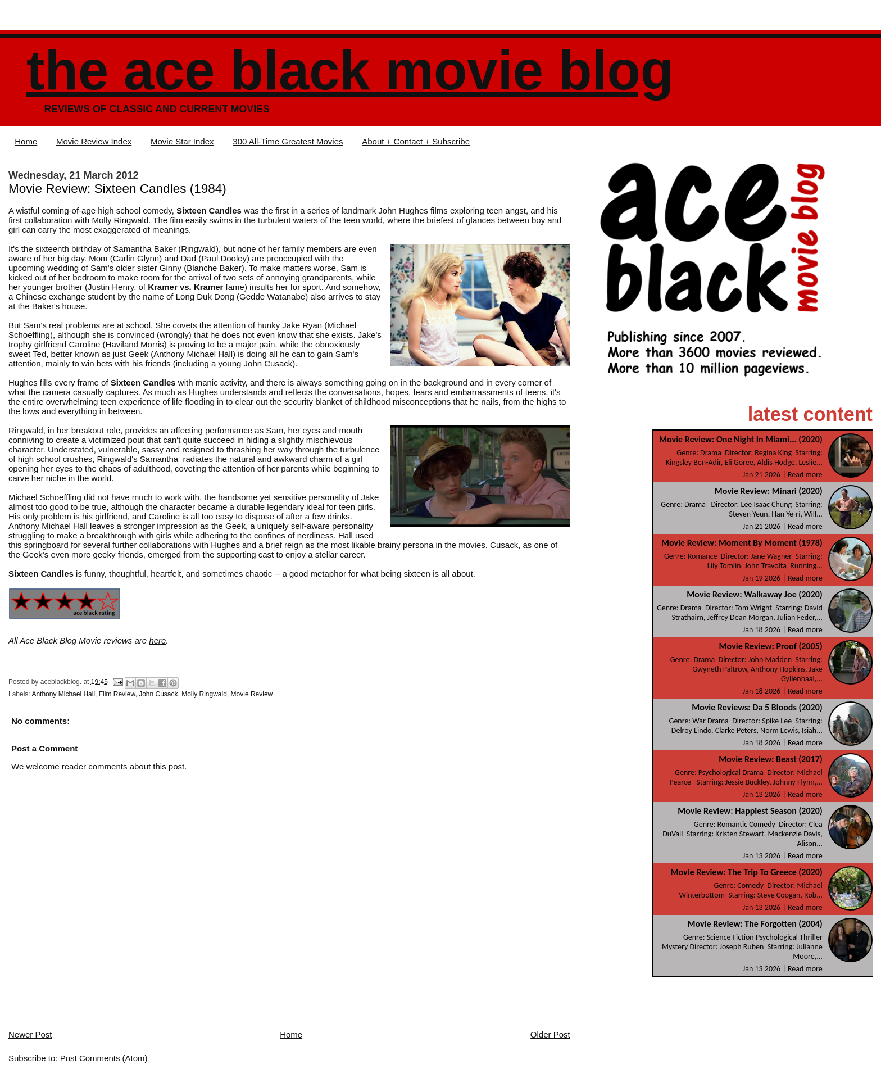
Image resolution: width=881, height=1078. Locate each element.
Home (26, 141)
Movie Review (252, 694)
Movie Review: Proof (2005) (771, 646)
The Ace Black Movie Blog (350, 70)
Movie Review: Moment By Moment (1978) (742, 542)
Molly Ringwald (204, 694)
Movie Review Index (93, 141)
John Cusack (158, 694)
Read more (805, 474)
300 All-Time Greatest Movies (288, 141)
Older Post (550, 1034)
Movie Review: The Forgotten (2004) (754, 923)
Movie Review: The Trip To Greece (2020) (746, 872)
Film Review (117, 694)
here (157, 640)
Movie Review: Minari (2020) (769, 491)
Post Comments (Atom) (104, 1058)
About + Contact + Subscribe (416, 141)
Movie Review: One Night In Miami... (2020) (741, 439)
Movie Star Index (182, 141)
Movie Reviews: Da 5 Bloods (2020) (757, 707)
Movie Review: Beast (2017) (771, 759)
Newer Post (30, 1034)
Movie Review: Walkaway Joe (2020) (754, 594)
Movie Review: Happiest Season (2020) (750, 810)
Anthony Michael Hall (63, 694)
